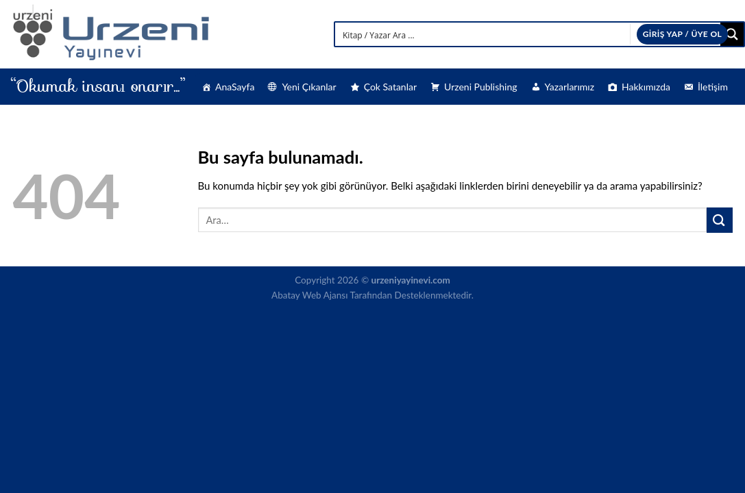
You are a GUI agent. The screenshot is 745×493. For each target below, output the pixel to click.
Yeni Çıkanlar (309, 86)
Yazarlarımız (569, 86)
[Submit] (720, 220)
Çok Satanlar (390, 86)
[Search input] (528, 34)
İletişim (713, 86)
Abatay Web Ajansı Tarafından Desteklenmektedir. (372, 295)
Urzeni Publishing (480, 86)
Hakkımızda (646, 86)
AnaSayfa (234, 86)
